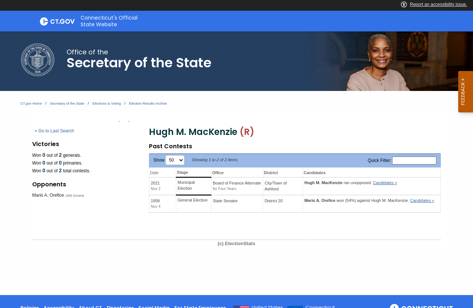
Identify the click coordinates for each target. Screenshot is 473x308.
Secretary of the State (67, 103)
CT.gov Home (31, 103)
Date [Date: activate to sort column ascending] (154, 172)
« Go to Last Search (54, 130)
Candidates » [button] (385, 182)
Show (168, 160)
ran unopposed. (350, 182)
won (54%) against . (369, 200)
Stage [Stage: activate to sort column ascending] (182, 172)
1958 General (74, 195)
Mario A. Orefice (48, 195)
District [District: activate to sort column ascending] (271, 172)
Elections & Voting (106, 103)
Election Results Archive (148, 103)
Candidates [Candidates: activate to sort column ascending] (315, 172)
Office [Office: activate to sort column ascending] (218, 172)
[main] (236, 163)
